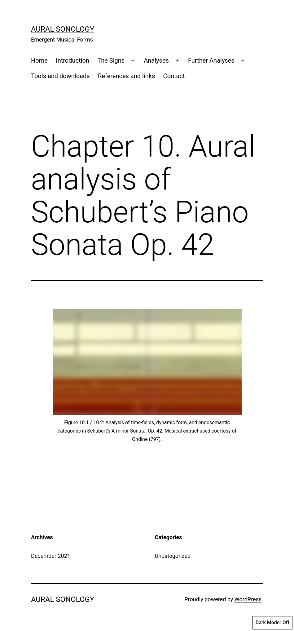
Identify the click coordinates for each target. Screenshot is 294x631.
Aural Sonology (62, 29)
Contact (174, 76)
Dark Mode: (272, 622)
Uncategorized (173, 556)
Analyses (156, 60)
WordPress (248, 599)
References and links (126, 76)
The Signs (111, 60)
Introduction (72, 60)
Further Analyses (211, 60)
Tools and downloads (60, 76)
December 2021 (50, 556)
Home (39, 60)
